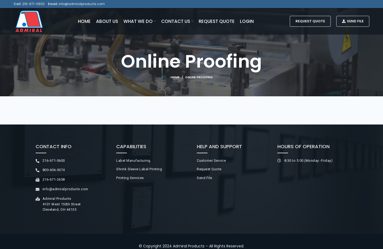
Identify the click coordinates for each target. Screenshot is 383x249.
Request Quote (310, 21)
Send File (353, 21)
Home (175, 77)
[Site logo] (29, 21)
